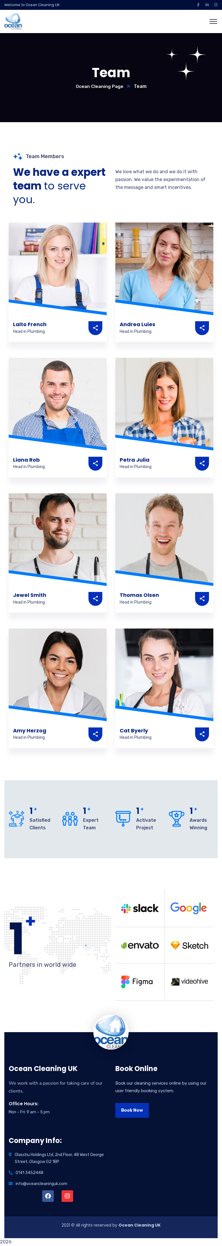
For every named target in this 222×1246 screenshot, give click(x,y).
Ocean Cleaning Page (99, 86)
